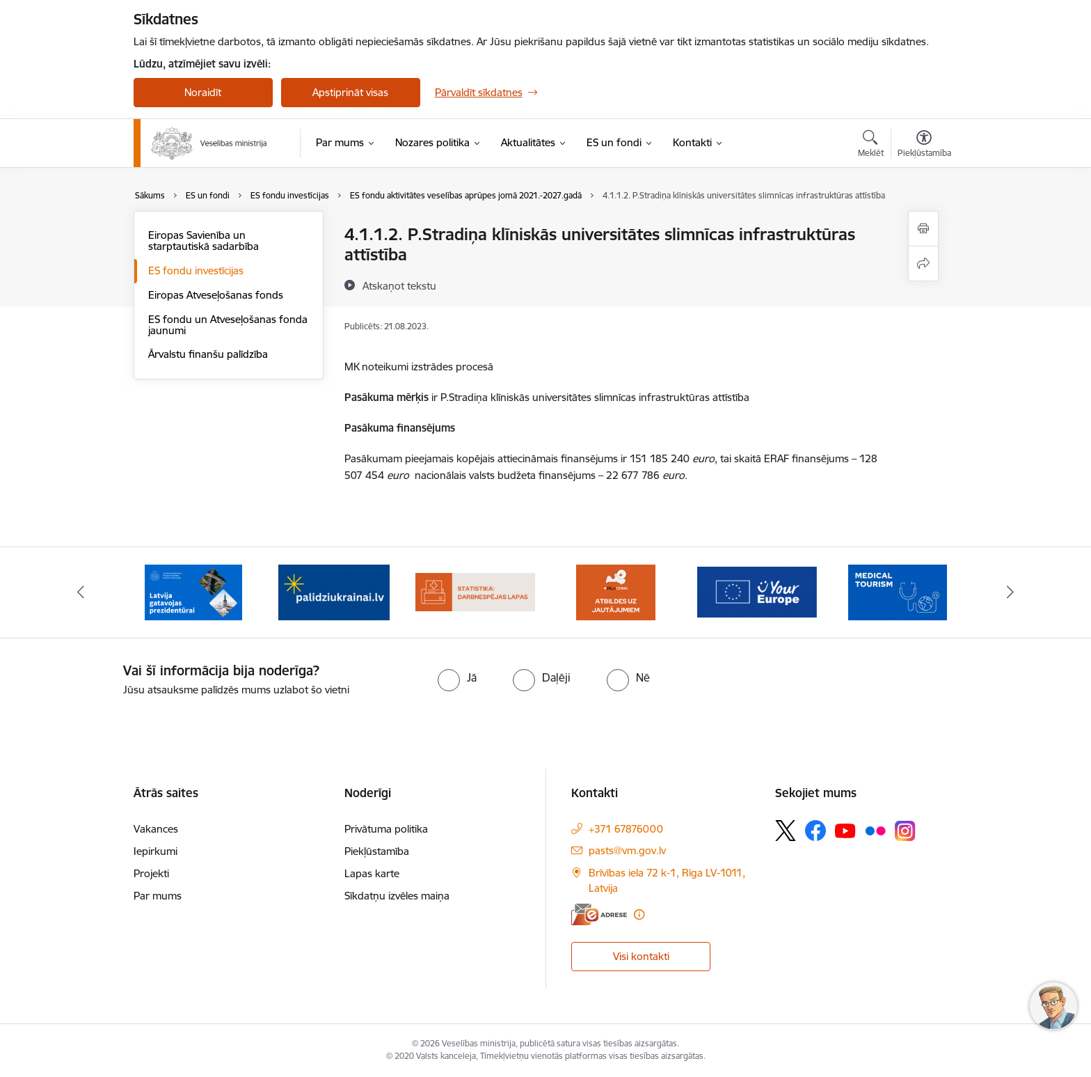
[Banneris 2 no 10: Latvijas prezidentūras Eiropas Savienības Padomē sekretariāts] (193, 591)
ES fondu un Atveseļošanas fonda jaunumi (228, 325)
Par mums (158, 895)
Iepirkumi (155, 851)
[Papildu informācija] (639, 914)
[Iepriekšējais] (80, 592)
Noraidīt (202, 92)
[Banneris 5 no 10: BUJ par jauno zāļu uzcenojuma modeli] (615, 591)
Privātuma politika (386, 828)
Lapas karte (371, 873)
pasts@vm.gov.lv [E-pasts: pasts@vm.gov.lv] (627, 850)
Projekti (151, 873)
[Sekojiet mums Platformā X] (785, 830)
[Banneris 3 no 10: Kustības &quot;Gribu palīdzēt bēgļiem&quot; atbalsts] (334, 591)
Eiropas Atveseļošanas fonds (215, 294)
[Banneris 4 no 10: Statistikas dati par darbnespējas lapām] (475, 591)
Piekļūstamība (376, 851)
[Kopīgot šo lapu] (923, 263)
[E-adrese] (599, 914)
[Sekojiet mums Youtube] (845, 829)
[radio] (457, 677)
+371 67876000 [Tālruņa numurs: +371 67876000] (626, 828)
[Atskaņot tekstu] (399, 285)
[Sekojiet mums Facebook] (815, 830)
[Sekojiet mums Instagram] (905, 831)
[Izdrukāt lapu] (923, 229)
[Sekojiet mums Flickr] (875, 829)
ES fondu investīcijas (196, 270)
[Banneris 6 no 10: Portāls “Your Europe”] (757, 591)
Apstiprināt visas (350, 92)
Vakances (156, 828)
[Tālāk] (1011, 592)
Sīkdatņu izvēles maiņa (396, 895)
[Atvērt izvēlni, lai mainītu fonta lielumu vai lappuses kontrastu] (924, 145)
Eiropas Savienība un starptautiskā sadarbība (203, 240)
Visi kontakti (641, 956)
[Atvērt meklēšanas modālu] (871, 145)
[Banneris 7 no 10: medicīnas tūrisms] (897, 591)
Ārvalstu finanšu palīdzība (208, 354)
